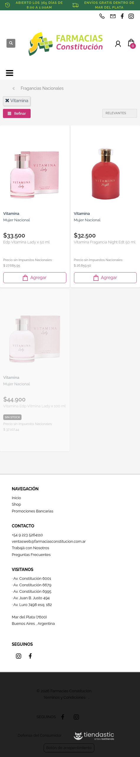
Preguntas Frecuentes (31, 554)
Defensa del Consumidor (39, 735)
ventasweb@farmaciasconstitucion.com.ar (49, 541)
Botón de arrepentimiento (69, 748)
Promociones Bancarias (32, 511)
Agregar (34, 277)
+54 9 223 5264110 (27, 535)
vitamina (16, 100)
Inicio (16, 498)
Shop (16, 504)
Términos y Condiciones (64, 697)
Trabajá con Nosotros (30, 548)
